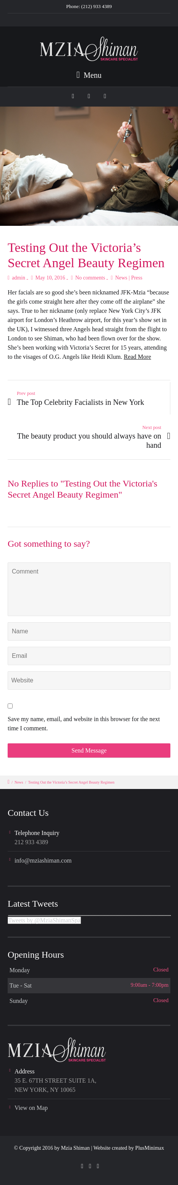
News (121, 278)
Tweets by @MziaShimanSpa (44, 920)
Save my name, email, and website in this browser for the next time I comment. (84, 723)
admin (18, 278)
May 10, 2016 (50, 278)
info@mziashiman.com (43, 860)
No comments (90, 278)
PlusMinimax (149, 1148)
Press (136, 278)
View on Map (31, 1107)
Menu (88, 74)
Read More (137, 356)
